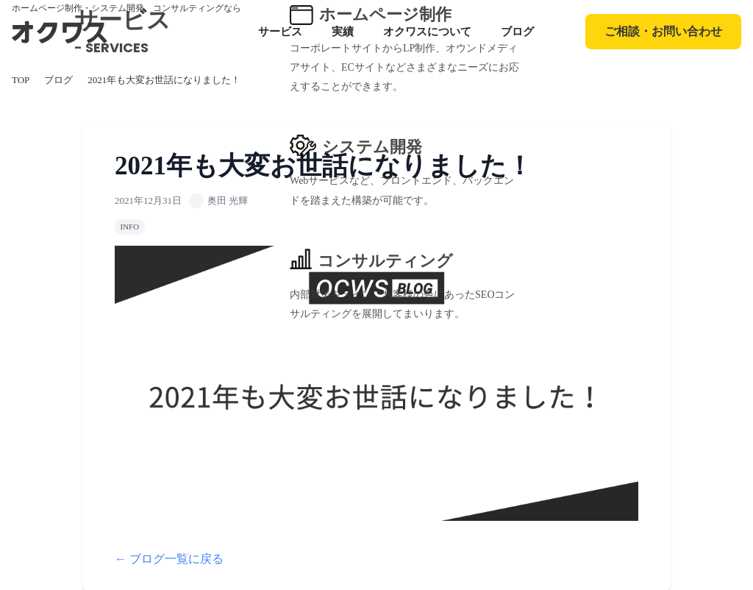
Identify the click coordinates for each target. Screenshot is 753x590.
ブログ (517, 32)
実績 (343, 32)
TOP (20, 80)
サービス (280, 32)
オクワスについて (427, 32)
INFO (130, 226)
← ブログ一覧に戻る (169, 558)
